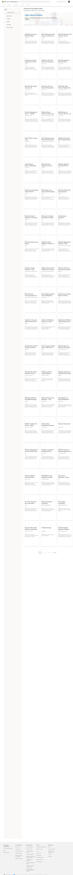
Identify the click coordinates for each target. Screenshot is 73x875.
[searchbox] (14, 12)
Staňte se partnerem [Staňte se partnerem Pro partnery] (29, 846)
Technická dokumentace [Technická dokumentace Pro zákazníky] (19, 851)
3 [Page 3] (45, 552)
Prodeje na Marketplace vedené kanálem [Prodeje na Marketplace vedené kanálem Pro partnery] (30, 866)
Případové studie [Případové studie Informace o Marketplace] (6, 852)
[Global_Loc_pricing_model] (5, 27)
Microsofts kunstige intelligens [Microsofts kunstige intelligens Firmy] (41, 846)
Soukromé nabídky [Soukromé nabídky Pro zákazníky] (18, 853)
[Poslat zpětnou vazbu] (50, 1)
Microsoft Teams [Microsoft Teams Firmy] (39, 861)
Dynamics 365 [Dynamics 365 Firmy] (38, 853)
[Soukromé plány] (55, 1)
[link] (31, 40)
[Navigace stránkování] (48, 554)
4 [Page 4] (48, 552)
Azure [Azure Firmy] (37, 851)
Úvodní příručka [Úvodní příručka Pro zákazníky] (17, 849)
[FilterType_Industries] (5, 21)
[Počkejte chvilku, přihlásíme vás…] (69, 2)
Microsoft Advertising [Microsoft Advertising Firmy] (39, 857)
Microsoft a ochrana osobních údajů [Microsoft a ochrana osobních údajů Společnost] (51, 852)
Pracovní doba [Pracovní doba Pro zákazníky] (17, 846)
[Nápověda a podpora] (52, 1)
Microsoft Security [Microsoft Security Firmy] (39, 849)
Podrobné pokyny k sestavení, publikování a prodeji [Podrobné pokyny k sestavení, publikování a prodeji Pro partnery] (31, 857)
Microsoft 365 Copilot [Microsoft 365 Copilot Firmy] (39, 859)
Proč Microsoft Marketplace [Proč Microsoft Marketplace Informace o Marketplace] (8, 848)
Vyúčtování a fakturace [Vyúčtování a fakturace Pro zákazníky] (19, 858)
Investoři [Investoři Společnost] (49, 854)
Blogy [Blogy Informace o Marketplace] (4, 850)
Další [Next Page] (55, 552)
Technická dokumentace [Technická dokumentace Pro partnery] (30, 854)
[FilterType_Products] (5, 18)
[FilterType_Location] (5, 15)
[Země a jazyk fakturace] (61, 2)
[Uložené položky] (53, 1)
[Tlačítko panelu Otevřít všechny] (3, 4)
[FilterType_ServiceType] (5, 24)
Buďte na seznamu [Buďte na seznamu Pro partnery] (29, 849)
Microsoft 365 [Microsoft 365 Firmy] (38, 855)
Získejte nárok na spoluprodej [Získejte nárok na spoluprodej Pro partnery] (29, 860)
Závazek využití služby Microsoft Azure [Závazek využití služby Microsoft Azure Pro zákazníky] (18, 856)
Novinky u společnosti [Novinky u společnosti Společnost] (51, 849)
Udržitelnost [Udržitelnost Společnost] (50, 856)
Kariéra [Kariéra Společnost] (49, 846)
